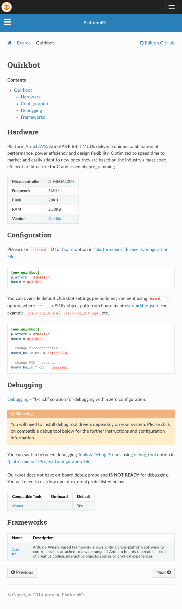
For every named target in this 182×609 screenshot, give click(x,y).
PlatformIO (95, 23)
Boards (24, 43)
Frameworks (33, 117)
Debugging (31, 110)
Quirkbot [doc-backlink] (23, 65)
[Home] (9, 43)
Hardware (31, 97)
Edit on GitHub (159, 43)
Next (163, 572)
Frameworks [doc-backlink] (27, 522)
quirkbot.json (145, 306)
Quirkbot (23, 90)
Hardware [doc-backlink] (23, 131)
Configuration (34, 104)
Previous (22, 572)
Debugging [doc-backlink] (24, 384)
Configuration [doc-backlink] (29, 234)
